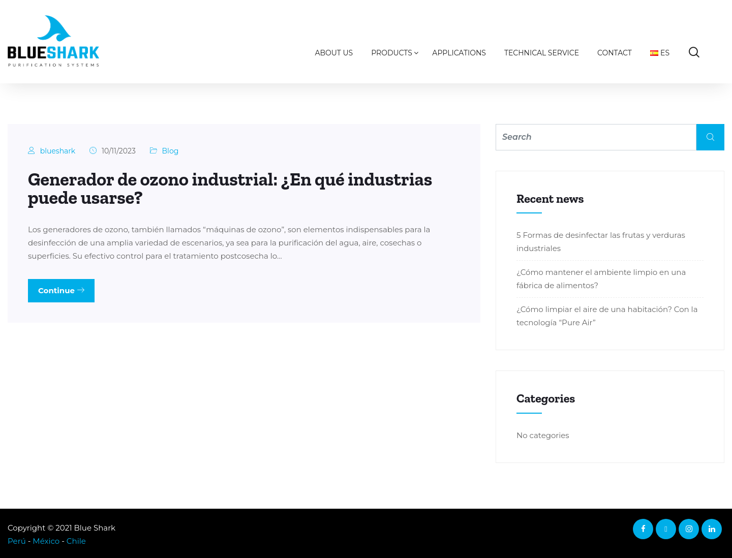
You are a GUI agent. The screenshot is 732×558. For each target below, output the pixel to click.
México (46, 541)
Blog (170, 151)
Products (391, 52)
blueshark (58, 151)
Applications (459, 52)
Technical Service (541, 52)
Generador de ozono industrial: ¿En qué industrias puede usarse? (230, 188)
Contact (614, 52)
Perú (17, 541)
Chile (76, 541)
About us (334, 52)
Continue (61, 290)
